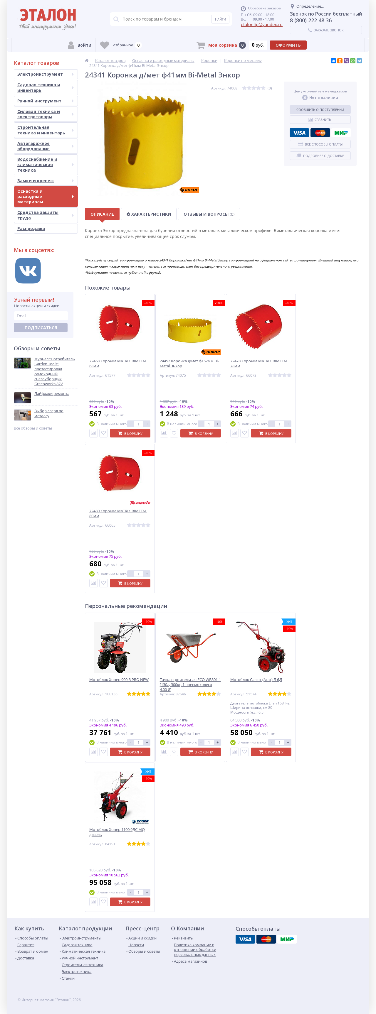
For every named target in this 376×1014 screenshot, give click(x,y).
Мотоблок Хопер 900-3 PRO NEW (119, 679)
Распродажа (31, 228)
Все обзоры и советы (33, 428)
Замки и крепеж (45, 180)
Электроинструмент (45, 74)
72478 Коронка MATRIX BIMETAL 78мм (259, 364)
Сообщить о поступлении (320, 109)
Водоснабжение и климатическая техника (45, 164)
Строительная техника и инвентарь (45, 129)
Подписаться (41, 327)
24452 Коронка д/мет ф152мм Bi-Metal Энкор (189, 364)
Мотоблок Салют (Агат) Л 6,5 (256, 679)
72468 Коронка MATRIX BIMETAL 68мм (118, 364)
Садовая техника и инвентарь (45, 87)
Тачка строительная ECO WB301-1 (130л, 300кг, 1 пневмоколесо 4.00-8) (190, 684)
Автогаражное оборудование (45, 146)
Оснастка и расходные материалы (45, 196)
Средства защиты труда (45, 214)
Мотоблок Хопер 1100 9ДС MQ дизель (117, 832)
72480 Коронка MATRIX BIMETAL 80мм (118, 513)
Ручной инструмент (45, 101)
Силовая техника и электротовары (45, 114)
